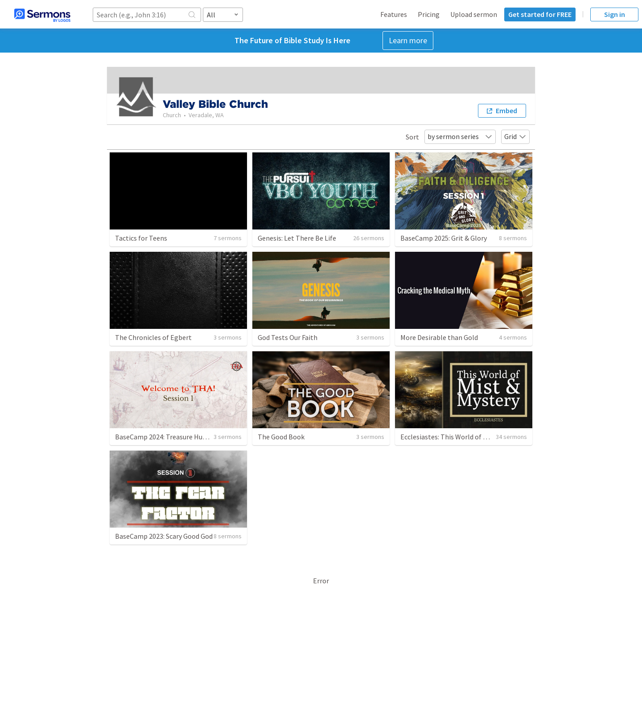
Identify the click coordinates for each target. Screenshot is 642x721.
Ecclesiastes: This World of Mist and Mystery (467, 436)
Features (393, 14)
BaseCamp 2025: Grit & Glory (443, 238)
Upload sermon (473, 14)
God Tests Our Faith (287, 337)
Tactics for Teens (141, 238)
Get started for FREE (540, 14)
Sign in (614, 14)
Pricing (429, 14)
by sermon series (460, 136)
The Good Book (281, 436)
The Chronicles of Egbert (153, 337)
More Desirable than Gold (439, 337)
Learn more (408, 40)
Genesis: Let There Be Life (297, 238)
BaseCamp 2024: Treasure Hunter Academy (179, 436)
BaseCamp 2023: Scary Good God (164, 536)
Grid (515, 136)
